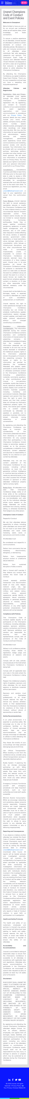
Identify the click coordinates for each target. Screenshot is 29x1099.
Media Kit (22, 1088)
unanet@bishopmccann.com (13, 191)
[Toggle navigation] (2, 2)
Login (24, 2)
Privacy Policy (16, 115)
